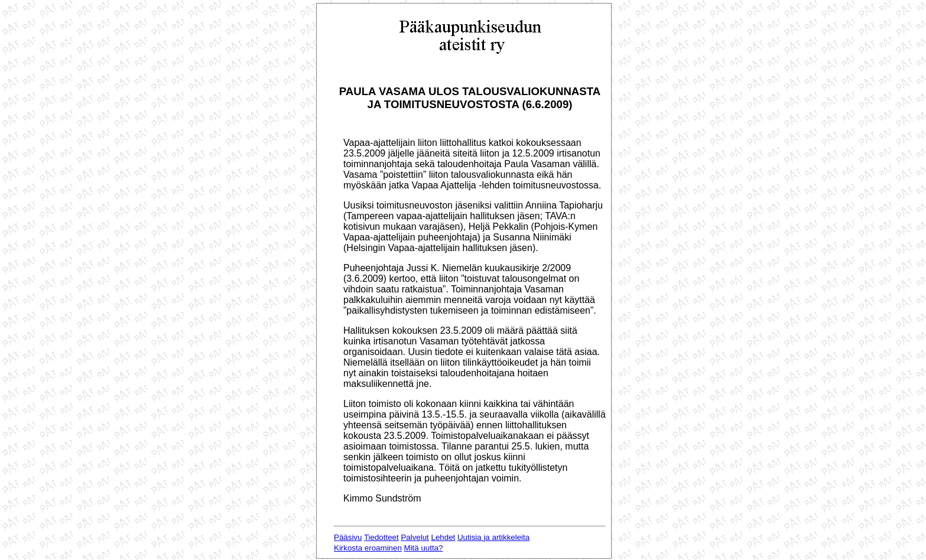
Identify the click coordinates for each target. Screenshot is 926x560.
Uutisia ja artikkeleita (493, 537)
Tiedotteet (381, 537)
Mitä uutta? (423, 547)
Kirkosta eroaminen (368, 547)
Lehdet (443, 537)
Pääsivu (348, 537)
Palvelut (414, 537)
